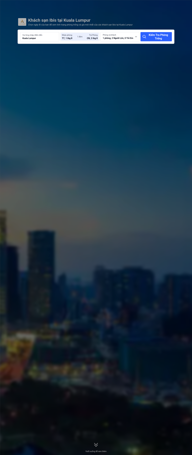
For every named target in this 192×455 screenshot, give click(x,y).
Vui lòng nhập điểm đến (32, 35)
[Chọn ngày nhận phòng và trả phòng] (70, 36)
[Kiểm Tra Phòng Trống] (156, 36)
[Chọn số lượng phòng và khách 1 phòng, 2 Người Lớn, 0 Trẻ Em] (120, 36)
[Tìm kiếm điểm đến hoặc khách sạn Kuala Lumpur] (39, 36)
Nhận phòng (67, 35)
